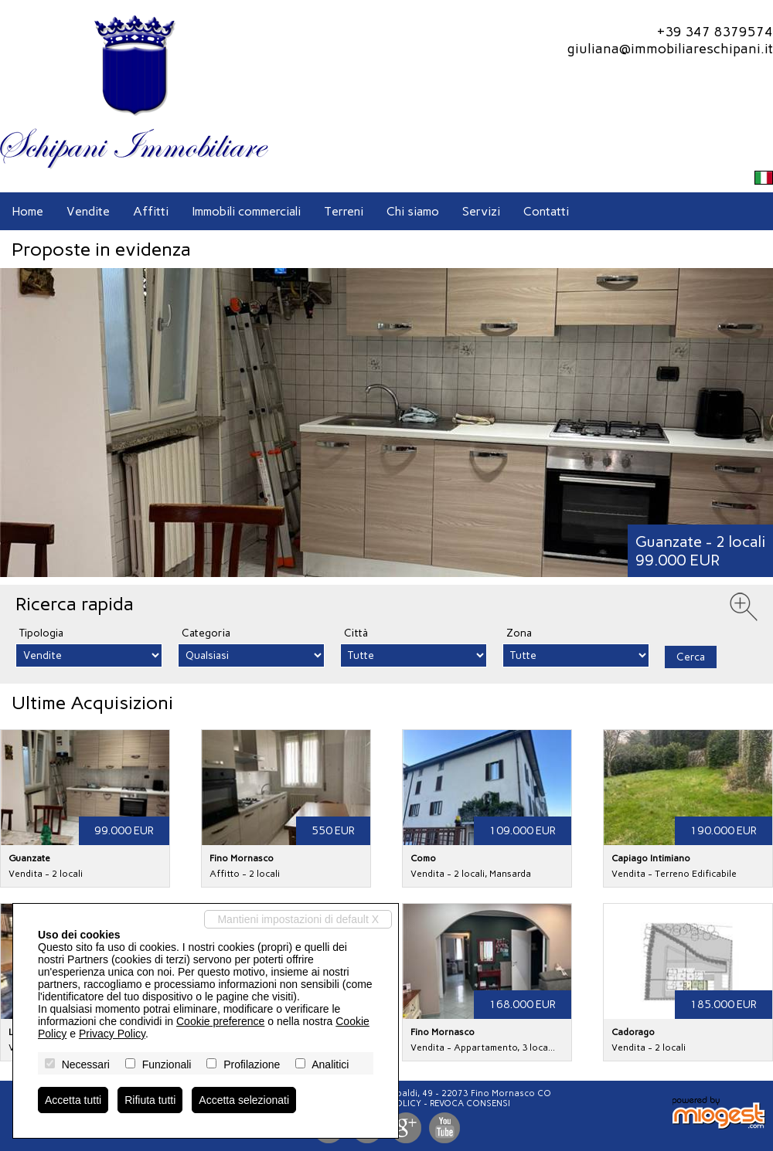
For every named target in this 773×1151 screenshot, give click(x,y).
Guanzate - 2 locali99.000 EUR (700, 550)
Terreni (343, 211)
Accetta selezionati (244, 1100)
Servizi (481, 211)
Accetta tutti (73, 1100)
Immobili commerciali (246, 211)
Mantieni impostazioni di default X (298, 919)
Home (27, 211)
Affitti (151, 211)
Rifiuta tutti (149, 1100)
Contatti (546, 211)
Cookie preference (220, 1021)
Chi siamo (412, 211)
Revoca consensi (470, 1103)
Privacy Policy (112, 1033)
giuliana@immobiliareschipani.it (670, 48)
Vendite (88, 211)
